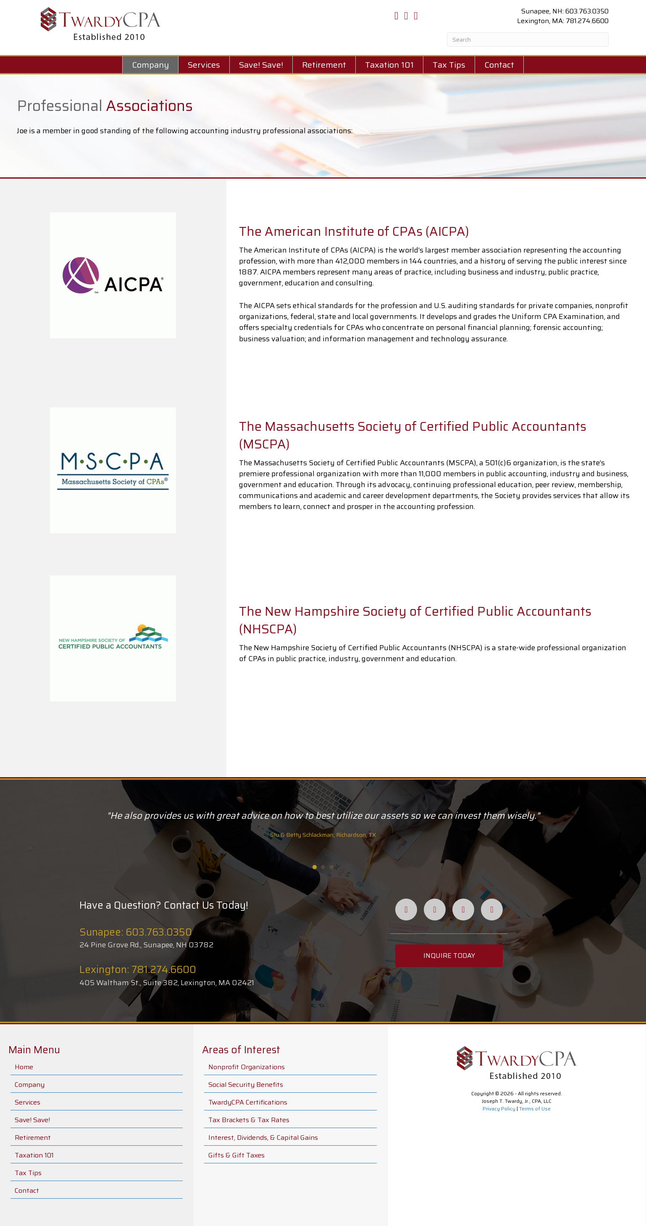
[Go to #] (436, 280)
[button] (449, 955)
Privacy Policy (499, 1109)
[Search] (528, 39)
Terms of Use (535, 1109)
